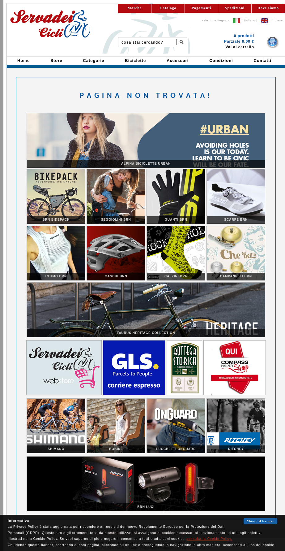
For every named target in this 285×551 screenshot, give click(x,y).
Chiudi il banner (260, 521)
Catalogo (168, 8)
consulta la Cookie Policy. (209, 538)
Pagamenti (201, 8)
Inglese (277, 20)
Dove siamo (268, 8)
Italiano (249, 20)
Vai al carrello (240, 47)
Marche (135, 8)
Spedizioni (235, 8)
